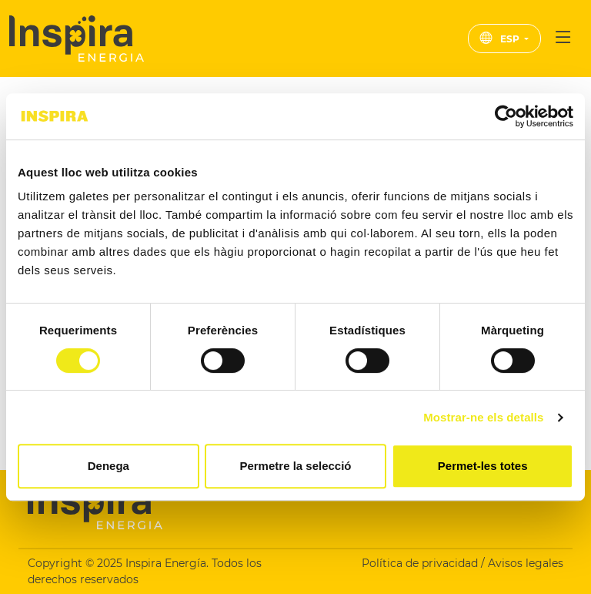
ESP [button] (501, 39)
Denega (108, 465)
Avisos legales (525, 563)
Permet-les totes (483, 465)
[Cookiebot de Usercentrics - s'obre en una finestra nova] (506, 116)
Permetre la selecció (295, 465)
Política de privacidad (421, 563)
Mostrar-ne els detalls (483, 417)
